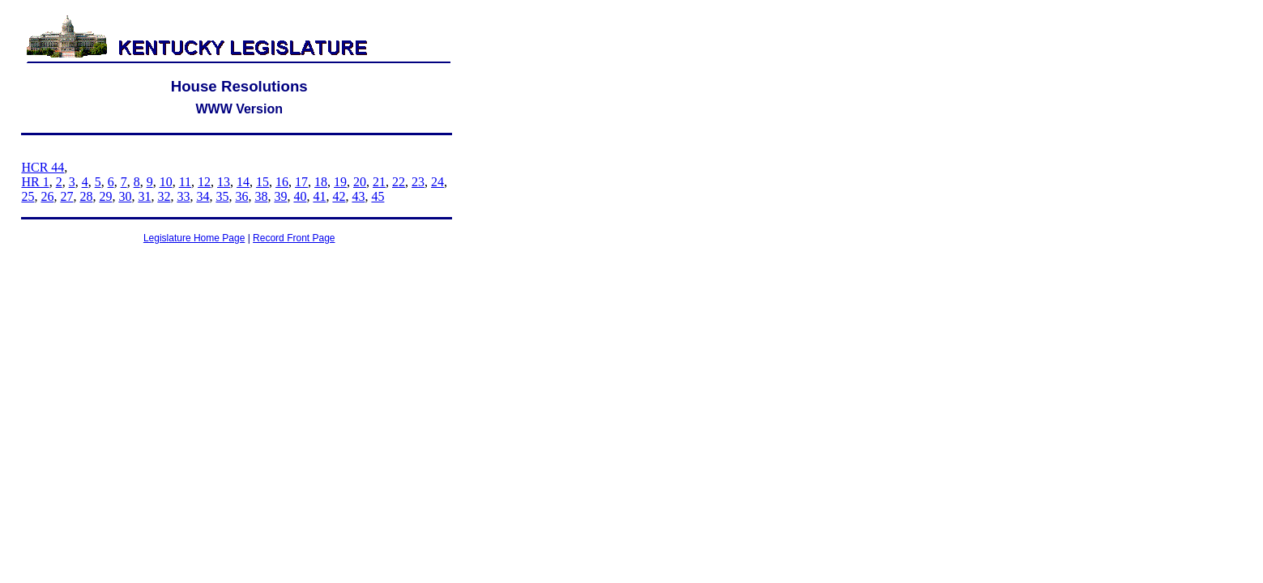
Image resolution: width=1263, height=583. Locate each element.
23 (418, 182)
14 (243, 182)
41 (319, 196)
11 (185, 182)
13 (223, 182)
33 (183, 196)
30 (124, 196)
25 (27, 196)
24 (437, 182)
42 (338, 196)
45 (377, 196)
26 (47, 196)
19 (340, 182)
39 (280, 196)
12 (204, 182)
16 (281, 182)
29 (105, 196)
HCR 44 (42, 167)
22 (398, 182)
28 (85, 196)
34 (202, 196)
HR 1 (35, 182)
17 (301, 182)
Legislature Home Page (194, 238)
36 (241, 196)
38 (260, 196)
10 (166, 182)
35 (221, 196)
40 (299, 196)
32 (163, 196)
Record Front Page (294, 238)
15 (262, 182)
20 (359, 182)
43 (358, 196)
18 (320, 182)
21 (379, 182)
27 (66, 196)
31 (144, 196)
